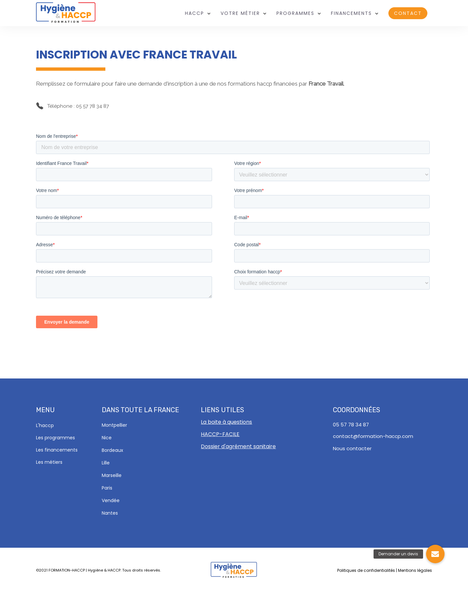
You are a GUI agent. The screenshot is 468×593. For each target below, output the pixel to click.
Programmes (295, 13)
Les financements (57, 450)
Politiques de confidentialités (366, 570)
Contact (408, 13)
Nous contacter (352, 448)
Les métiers (49, 462)
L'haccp (45, 425)
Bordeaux (112, 450)
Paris (107, 488)
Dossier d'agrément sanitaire (238, 446)
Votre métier (240, 13)
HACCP (194, 13)
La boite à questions (226, 422)
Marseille (112, 475)
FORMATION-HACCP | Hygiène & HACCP (85, 570)
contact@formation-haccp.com (373, 436)
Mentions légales (415, 570)
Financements (351, 13)
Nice (107, 437)
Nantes (110, 513)
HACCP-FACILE (220, 434)
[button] (435, 554)
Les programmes (55, 437)
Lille (106, 462)
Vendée (111, 500)
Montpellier (114, 425)
